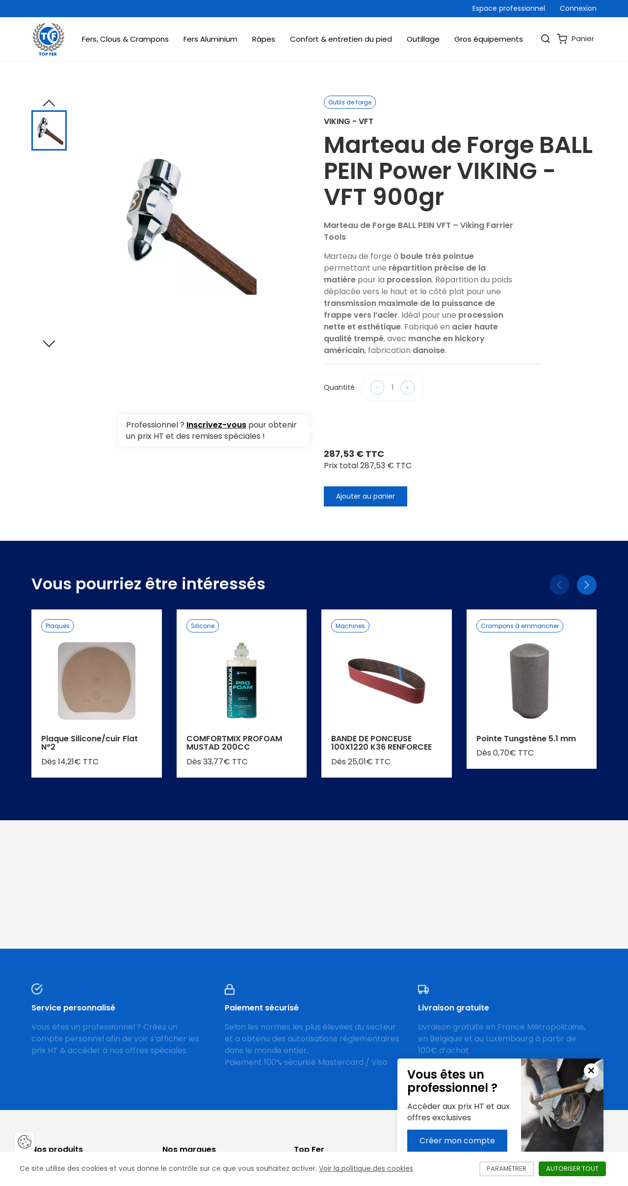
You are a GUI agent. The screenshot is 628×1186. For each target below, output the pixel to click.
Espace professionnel (508, 8)
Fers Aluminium (210, 39)
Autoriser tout (576, 1168)
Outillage (423, 39)
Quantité (339, 387)
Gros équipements (488, 39)
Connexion (578, 8)
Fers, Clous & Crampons (125, 39)
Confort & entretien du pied (341, 39)
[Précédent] (559, 585)
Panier (575, 39)
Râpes (263, 39)
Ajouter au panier (365, 496)
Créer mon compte (457, 1140)
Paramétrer (510, 1168)
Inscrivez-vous (216, 424)
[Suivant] (587, 585)
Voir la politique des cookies (366, 1168)
